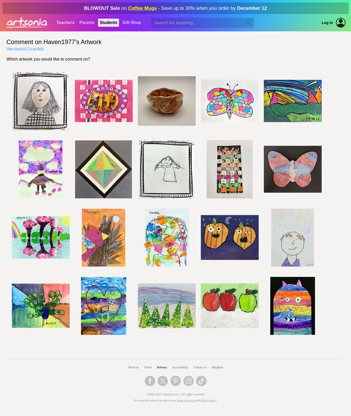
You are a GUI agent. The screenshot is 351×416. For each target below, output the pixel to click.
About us (133, 367)
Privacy (162, 367)
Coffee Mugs (142, 8)
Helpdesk (217, 367)
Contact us (199, 367)
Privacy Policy (209, 400)
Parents (87, 22)
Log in (327, 23)
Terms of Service (186, 400)
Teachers (65, 22)
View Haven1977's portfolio (25, 48)
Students (108, 22)
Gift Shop (131, 22)
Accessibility (180, 367)
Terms (148, 367)
